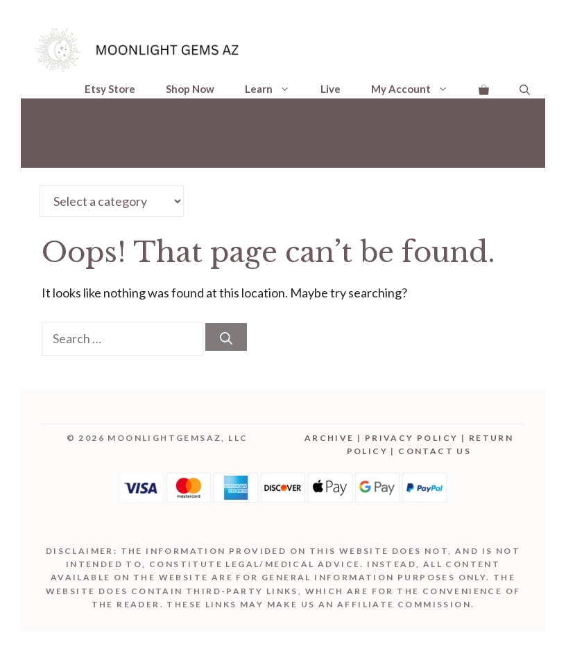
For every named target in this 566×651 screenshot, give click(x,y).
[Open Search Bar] (524, 89)
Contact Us (434, 451)
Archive (329, 438)
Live (330, 89)
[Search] (226, 337)
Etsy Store (110, 89)
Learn (275, 89)
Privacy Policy (411, 438)
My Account (417, 89)
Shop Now (190, 89)
